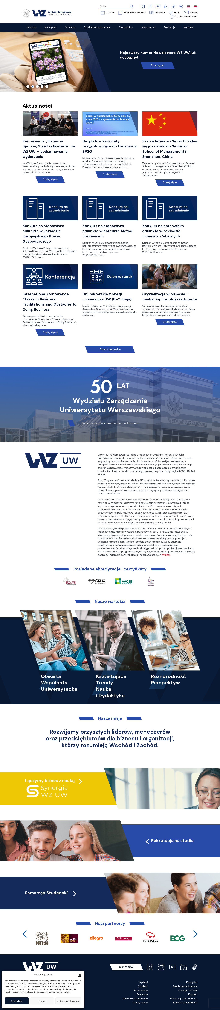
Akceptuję (17, 1001)
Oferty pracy (140, 1002)
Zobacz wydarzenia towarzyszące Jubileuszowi (110, 423)
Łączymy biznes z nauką (50, 780)
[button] (79, 974)
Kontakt (192, 994)
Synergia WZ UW (187, 990)
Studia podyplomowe (185, 986)
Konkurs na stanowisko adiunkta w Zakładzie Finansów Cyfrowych (163, 231)
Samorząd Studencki (51, 893)
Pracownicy (141, 990)
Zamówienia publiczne (135, 998)
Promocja (142, 994)
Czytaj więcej (50, 179)
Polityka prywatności (185, 1002)
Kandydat (191, 982)
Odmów (42, 1001)
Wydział (143, 982)
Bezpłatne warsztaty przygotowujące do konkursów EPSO (109, 146)
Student (143, 986)
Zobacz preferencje (68, 1001)
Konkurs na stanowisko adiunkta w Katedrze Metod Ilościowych (107, 231)
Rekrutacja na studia (169, 840)
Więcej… (166, 554)
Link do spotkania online (157, 63)
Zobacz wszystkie (110, 349)
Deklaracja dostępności (183, 998)
